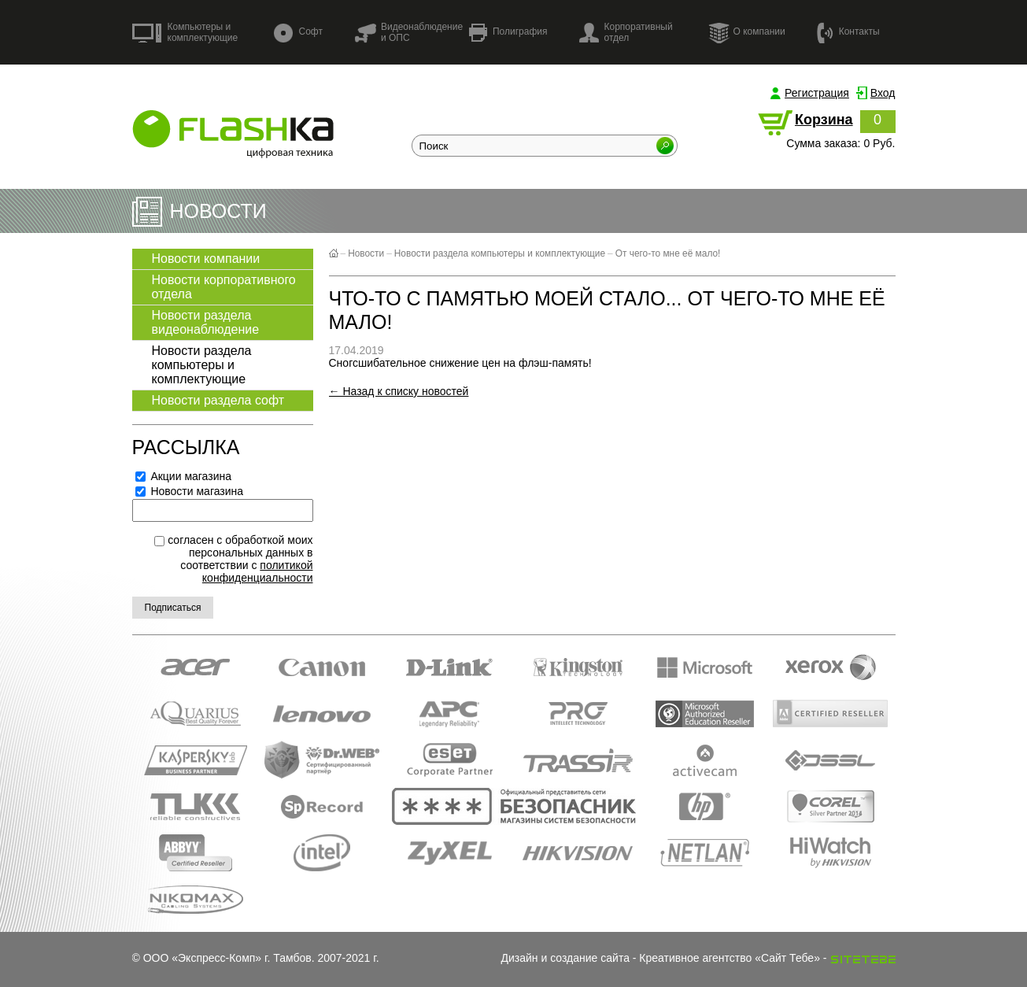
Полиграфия (508, 33)
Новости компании (206, 258)
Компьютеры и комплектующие (185, 32)
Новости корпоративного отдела (224, 287)
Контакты (848, 32)
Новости (366, 253)
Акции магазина (183, 476)
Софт (298, 33)
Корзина (824, 120)
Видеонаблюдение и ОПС (408, 32)
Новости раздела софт (218, 400)
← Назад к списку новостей (399, 391)
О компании (746, 32)
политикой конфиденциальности (257, 571)
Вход (883, 93)
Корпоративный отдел (626, 32)
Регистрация (817, 93)
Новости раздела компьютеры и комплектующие (202, 365)
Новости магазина (189, 491)
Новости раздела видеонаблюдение (206, 322)
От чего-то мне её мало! (668, 253)
